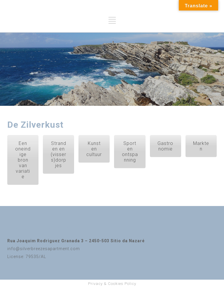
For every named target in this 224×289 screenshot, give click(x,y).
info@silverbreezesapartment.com (43, 248)
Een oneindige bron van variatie (23, 160)
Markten (201, 146)
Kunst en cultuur (94, 149)
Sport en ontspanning (130, 152)
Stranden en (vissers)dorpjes (58, 154)
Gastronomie (165, 146)
